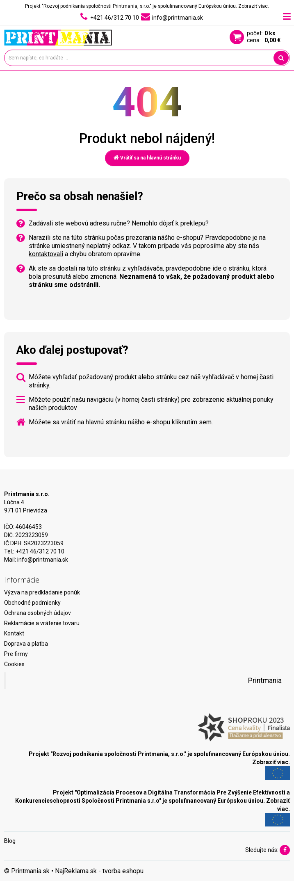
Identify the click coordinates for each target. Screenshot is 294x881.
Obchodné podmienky (32, 602)
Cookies (14, 664)
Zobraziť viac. (253, 6)
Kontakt (14, 633)
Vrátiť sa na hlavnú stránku (147, 158)
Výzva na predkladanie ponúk (42, 592)
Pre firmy (16, 654)
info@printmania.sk (42, 559)
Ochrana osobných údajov (37, 613)
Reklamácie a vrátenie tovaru (42, 623)
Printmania (265, 680)
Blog (10, 841)
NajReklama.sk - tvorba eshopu (99, 871)
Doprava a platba (26, 643)
